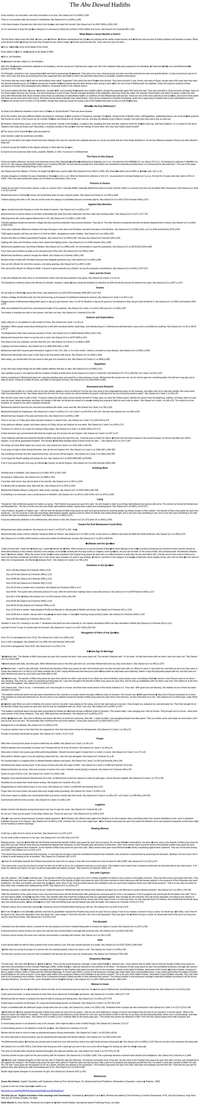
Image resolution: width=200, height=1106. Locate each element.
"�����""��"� (99, 971)
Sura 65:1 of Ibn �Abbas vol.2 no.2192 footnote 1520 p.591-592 (41, 596)
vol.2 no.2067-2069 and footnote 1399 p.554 (100, 979)
